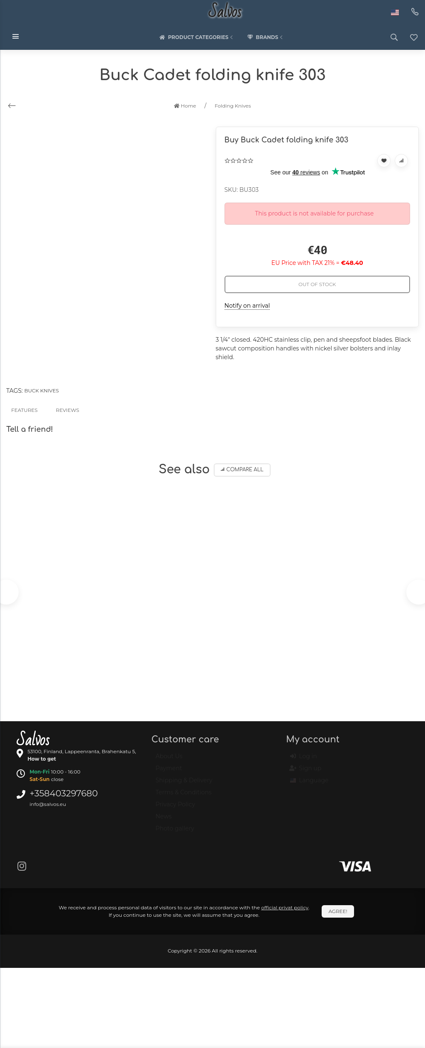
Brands (265, 37)
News (164, 820)
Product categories (197, 37)
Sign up (305, 772)
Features (24, 410)
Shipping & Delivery (184, 784)
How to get (41, 759)
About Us (169, 760)
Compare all (242, 470)
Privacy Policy (175, 808)
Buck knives (41, 390)
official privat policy (284, 907)
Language (309, 784)
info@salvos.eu (47, 804)
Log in (303, 760)
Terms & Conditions (184, 796)
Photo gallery (175, 832)
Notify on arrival (247, 305)
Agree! (337, 911)
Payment (169, 772)
